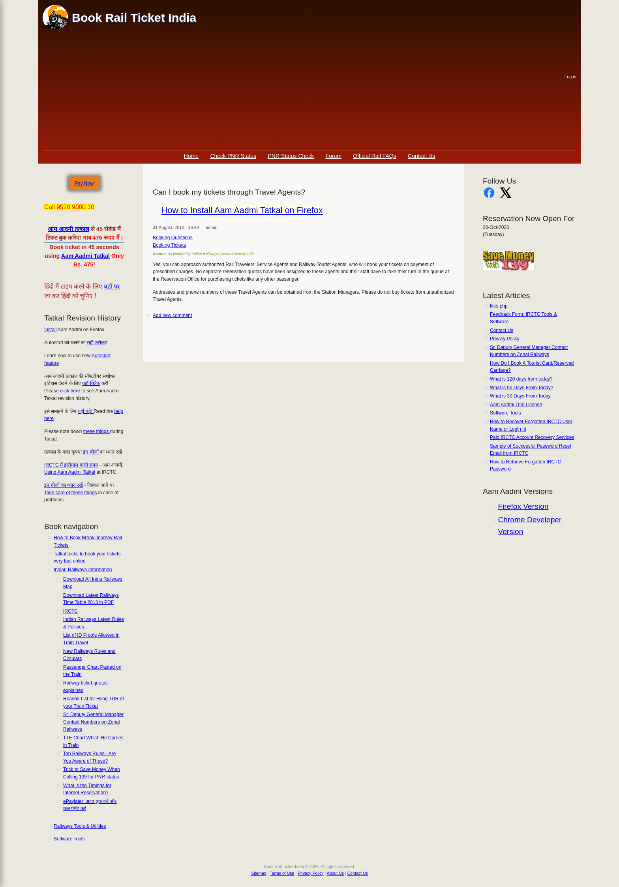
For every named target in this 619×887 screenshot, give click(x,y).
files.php (499, 306)
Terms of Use (282, 873)
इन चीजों (91, 452)
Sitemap (258, 873)
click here (70, 391)
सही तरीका (96, 342)
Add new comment (172, 315)
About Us (335, 873)
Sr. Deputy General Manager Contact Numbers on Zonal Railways (93, 722)
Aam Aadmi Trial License (516, 404)
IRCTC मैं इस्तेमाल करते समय (71, 465)
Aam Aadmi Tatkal (85, 256)
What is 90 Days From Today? (521, 387)
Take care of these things (70, 492)
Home (191, 156)
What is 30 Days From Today (520, 396)
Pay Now (84, 183)
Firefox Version (523, 506)
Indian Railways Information (83, 569)
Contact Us (421, 156)
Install (50, 329)
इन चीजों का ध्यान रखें (63, 485)
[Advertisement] (303, 91)
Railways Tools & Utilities (80, 826)
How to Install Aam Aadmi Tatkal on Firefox (242, 210)
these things (96, 431)
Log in (570, 76)
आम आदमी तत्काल (68, 229)
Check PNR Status (233, 156)
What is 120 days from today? (521, 379)
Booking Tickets (169, 245)
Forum (333, 156)
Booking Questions (173, 237)
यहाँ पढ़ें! (86, 411)
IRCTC (70, 611)
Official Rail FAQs (374, 156)
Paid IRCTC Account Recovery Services (532, 437)
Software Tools (69, 839)
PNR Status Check (291, 156)
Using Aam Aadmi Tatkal (69, 472)
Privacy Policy (505, 338)
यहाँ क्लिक (91, 383)
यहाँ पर (112, 286)
